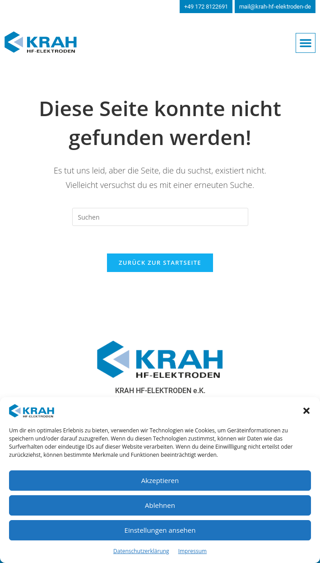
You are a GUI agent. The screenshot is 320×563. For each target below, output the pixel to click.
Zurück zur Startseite (160, 262)
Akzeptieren (160, 480)
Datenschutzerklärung (141, 551)
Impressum (192, 551)
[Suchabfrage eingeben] (160, 217)
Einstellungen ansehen (160, 530)
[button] (306, 410)
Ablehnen (160, 505)
